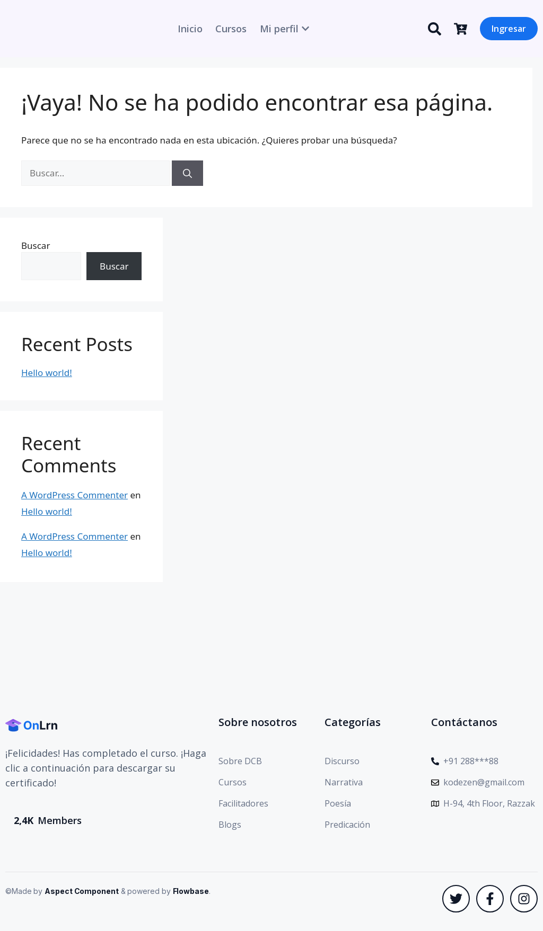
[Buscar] (187, 173)
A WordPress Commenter (74, 495)
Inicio (190, 28)
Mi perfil (279, 28)
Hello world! (46, 372)
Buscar (35, 245)
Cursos (231, 28)
